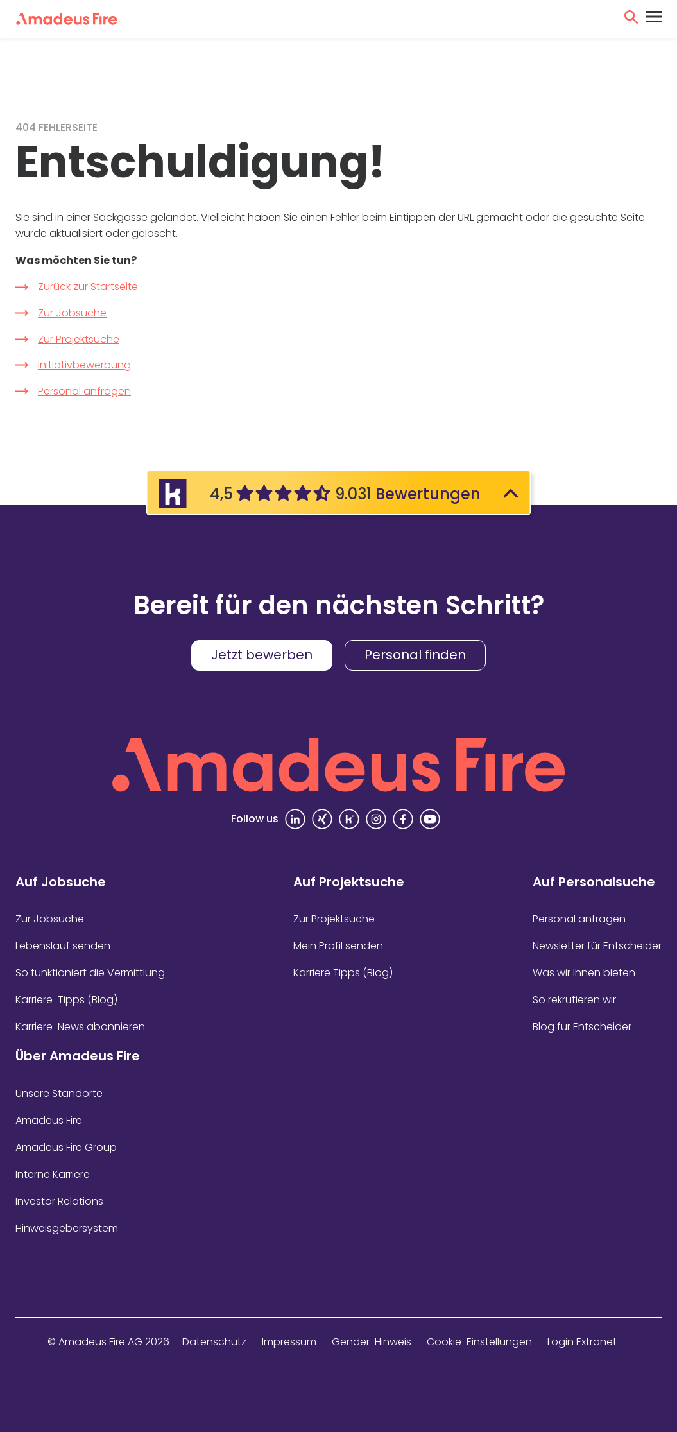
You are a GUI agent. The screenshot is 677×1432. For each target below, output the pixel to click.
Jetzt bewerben (262, 655)
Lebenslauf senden (62, 945)
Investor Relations (59, 1201)
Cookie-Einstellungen (479, 1341)
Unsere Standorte (59, 1093)
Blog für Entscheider (582, 1026)
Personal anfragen (84, 391)
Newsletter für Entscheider (597, 945)
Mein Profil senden (338, 945)
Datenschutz (214, 1341)
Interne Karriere (52, 1174)
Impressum (289, 1341)
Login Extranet (582, 1341)
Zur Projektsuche (78, 339)
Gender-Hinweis (371, 1341)
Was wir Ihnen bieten (584, 972)
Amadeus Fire (48, 1120)
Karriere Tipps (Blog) (343, 972)
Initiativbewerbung (84, 365)
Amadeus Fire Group (66, 1147)
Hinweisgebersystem (66, 1228)
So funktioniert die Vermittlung (90, 972)
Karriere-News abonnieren (80, 1026)
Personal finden (415, 655)
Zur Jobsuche (72, 313)
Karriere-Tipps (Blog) (66, 999)
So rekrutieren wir (574, 999)
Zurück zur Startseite (88, 286)
